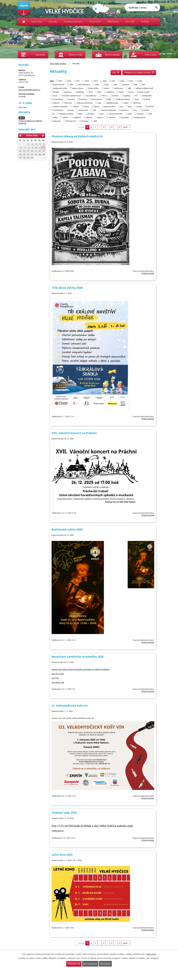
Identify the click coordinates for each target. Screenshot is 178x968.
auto (115, 84)
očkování (137, 102)
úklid (80, 113)
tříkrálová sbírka (66, 113)
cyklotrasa (118, 88)
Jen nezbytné (90, 963)
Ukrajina (90, 113)
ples (130, 106)
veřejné (140, 113)
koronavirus (97, 99)
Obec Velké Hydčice (24, 21)
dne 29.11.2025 (58, 673)
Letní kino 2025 (62, 854)
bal (143, 84)
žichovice (85, 121)
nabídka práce (112, 102)
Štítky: (52, 80)
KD (136, 95)
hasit (55, 95)
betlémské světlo (60, 88)
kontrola (83, 99)
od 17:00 (55, 678)
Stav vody (53, 21)
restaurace (83, 110)
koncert (71, 99)
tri (54, 113)
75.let (106, 84)
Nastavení (105, 963)
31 (120, 127)
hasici (131, 92)
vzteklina (77, 117)
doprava (67, 92)
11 (103, 127)
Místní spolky (113, 21)
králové (147, 99)
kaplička (126, 95)
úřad (101, 113)
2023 (131, 81)
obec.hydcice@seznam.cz (29, 89)
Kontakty (145, 21)
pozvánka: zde (58, 682)
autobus (125, 84)
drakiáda (80, 92)
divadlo (56, 92)
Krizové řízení (95, 21)
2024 (140, 81)
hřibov (104, 95)
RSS (116, 72)
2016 (69, 81)
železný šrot (71, 121)
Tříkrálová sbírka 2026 (67, 288)
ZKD (95, 121)
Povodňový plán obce (73, 21)
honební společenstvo (71, 95)
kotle (109, 99)
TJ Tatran (145, 110)
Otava (96, 106)
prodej (71, 110)
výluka (65, 117)
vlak (150, 113)
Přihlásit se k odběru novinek (139, 72)
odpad (75, 106)
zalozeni (112, 117)
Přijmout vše (74, 963)
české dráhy (93, 88)
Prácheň (150, 106)
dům (100, 92)
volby (55, 117)
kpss (137, 99)
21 (112, 127)
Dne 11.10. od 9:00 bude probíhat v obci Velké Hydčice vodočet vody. (92, 825)
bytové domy (77, 88)
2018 (87, 81)
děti (129, 88)
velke (129, 113)
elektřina (110, 92)
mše (99, 102)
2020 (105, 81)
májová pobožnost (85, 102)
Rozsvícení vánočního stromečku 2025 (78, 656)
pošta (139, 106)
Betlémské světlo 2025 (67, 529)
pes (121, 106)
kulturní (56, 102)
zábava (89, 117)
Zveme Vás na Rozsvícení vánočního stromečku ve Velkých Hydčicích (80, 669)
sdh (94, 110)
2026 (97, 84)
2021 (113, 81)
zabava (100, 117)
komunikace (58, 99)
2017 (78, 81)
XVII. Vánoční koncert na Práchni (74, 433)
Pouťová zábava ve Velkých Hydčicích (77, 136)
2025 (71, 84)
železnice (57, 121)
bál (135, 84)
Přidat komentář (147, 273)
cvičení (106, 88)
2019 (96, 81)
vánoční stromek (115, 113)
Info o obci (130, 21)
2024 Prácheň (58, 84)
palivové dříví (109, 106)
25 (40, 154)
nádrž (125, 102)
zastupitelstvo (139, 117)
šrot (135, 110)
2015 (60, 81)
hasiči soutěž (144, 92)
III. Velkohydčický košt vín (70, 705)
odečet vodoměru (60, 106)
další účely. (151, 954)
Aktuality (40, 54)
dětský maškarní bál (144, 88)
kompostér (147, 95)
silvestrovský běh (108, 110)
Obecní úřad (36, 21)
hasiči (121, 92)
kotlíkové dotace (123, 99)
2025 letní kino (84, 84)
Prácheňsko (58, 110)
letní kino (68, 102)
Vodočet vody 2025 (64, 812)
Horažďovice (91, 95)
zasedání (124, 117)
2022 (122, 81)
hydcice (115, 95)
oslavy (86, 106)
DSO (91, 92)
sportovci (125, 110)
